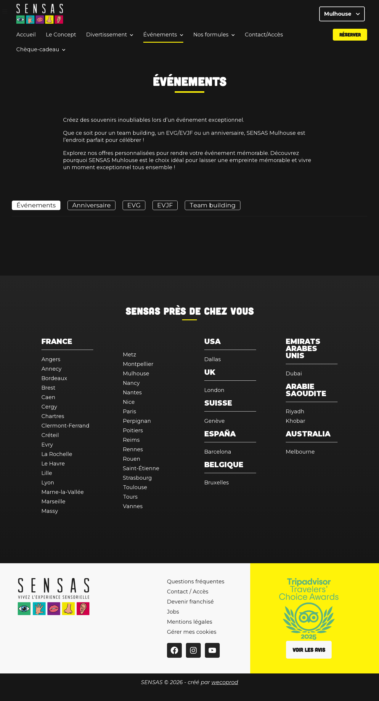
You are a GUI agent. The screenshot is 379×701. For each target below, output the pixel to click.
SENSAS (143, 310)
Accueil (26, 37)
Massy (49, 511)
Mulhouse (342, 15)
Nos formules (211, 37)
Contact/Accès (264, 37)
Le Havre (53, 463)
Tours (130, 497)
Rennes (133, 449)
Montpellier (138, 364)
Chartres (52, 416)
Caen (48, 397)
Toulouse (135, 487)
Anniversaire (91, 205)
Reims (131, 440)
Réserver (350, 36)
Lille (46, 473)
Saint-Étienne (141, 468)
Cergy (49, 407)
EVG (134, 205)
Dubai (294, 373)
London (214, 390)
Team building (213, 205)
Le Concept (61, 37)
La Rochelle (56, 454)
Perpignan (137, 421)
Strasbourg (137, 478)
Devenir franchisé (190, 601)
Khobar (295, 421)
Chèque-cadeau (37, 52)
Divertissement (106, 37)
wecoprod (224, 682)
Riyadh (295, 411)
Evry (47, 444)
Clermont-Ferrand (65, 425)
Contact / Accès (187, 591)
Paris (129, 411)
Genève (214, 421)
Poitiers (133, 430)
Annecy (51, 369)
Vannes (133, 506)
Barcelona (217, 452)
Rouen (131, 459)
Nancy (131, 383)
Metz (129, 354)
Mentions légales (189, 622)
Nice (129, 402)
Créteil (50, 435)
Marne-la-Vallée (62, 492)
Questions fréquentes (195, 581)
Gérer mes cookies (191, 632)
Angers (50, 359)
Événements (160, 37)
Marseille (53, 501)
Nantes (132, 392)
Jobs (173, 612)
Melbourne (300, 452)
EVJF (165, 205)
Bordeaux (54, 378)
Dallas (212, 359)
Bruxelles (216, 482)
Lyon (47, 482)
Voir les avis (309, 649)
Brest (48, 388)
